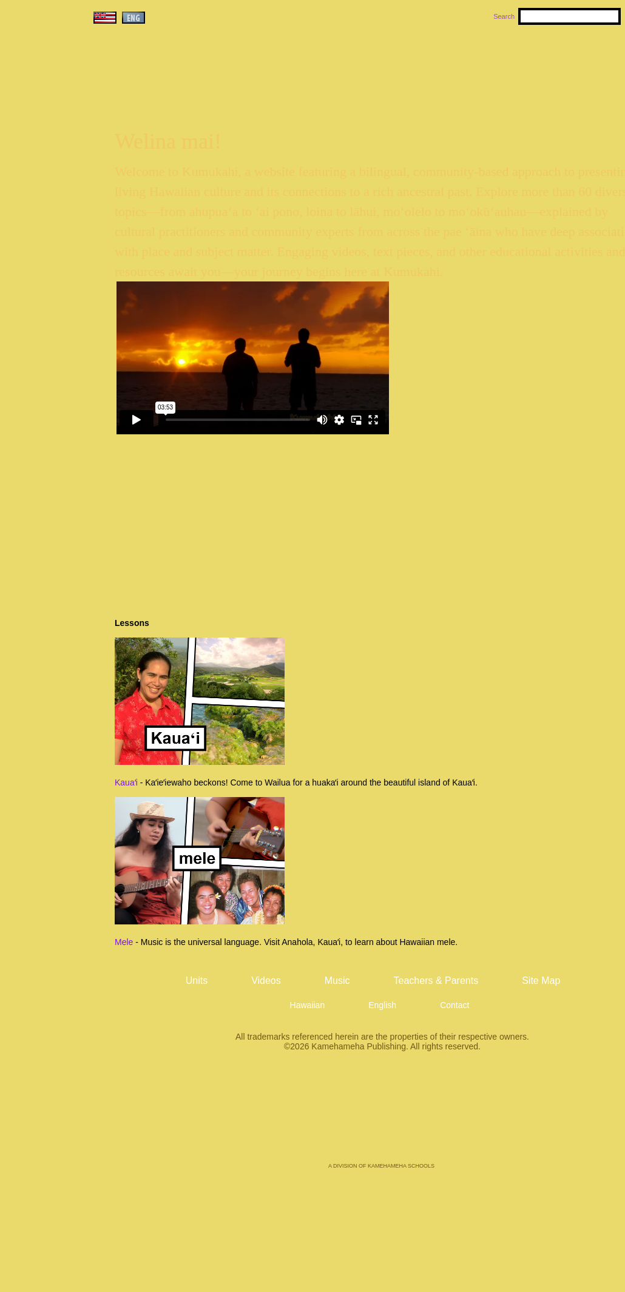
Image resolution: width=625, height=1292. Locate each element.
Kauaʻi (126, 782)
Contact (454, 1005)
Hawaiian (307, 1005)
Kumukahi (195, 77)
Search (504, 16)
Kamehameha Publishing (381, 1115)
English (382, 1005)
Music (439, 61)
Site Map (541, 980)
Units (364, 61)
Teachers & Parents (436, 980)
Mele (124, 942)
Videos (496, 61)
